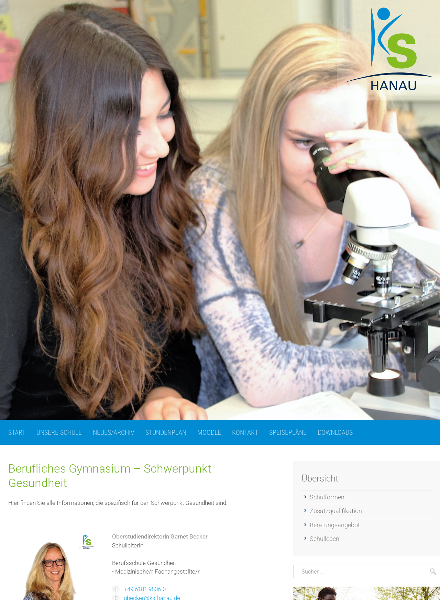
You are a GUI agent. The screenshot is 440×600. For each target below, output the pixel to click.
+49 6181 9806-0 (145, 589)
